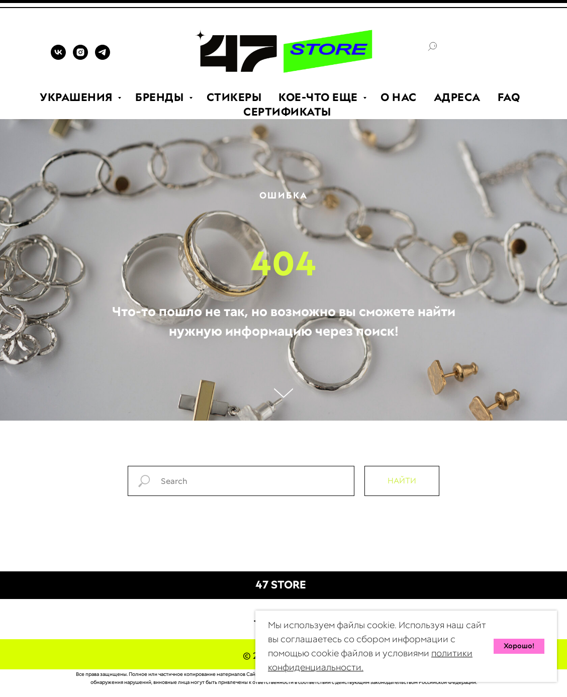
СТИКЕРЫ (234, 97)
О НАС (399, 97)
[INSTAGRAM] (80, 57)
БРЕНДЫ (160, 97)
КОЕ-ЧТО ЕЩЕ (319, 97)
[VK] (58, 57)
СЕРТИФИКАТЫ (287, 112)
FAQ (509, 97)
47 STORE (280, 584)
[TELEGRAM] (102, 57)
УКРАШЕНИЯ (77, 97)
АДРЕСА (457, 97)
